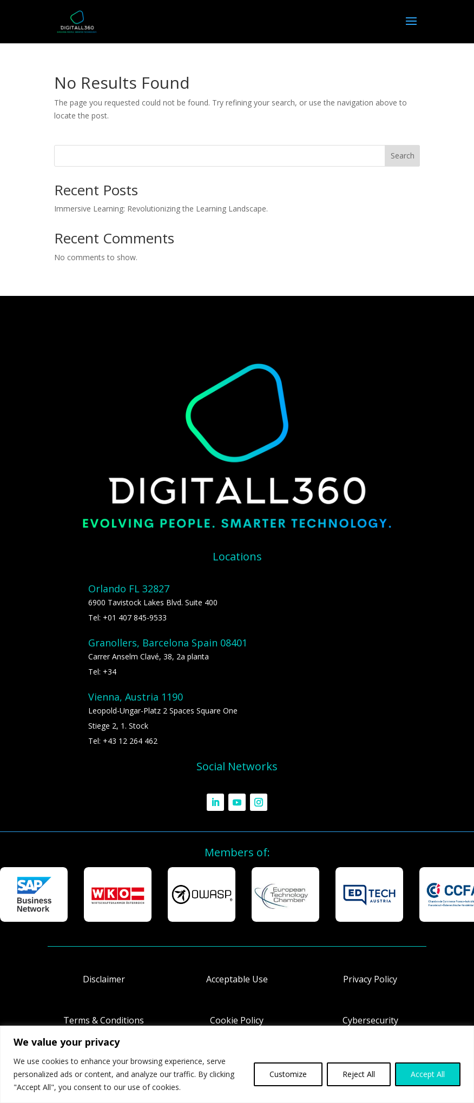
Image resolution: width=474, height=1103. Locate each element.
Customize (288, 1074)
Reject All (359, 1074)
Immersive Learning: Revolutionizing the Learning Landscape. (161, 208)
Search (402, 155)
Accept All (428, 1074)
